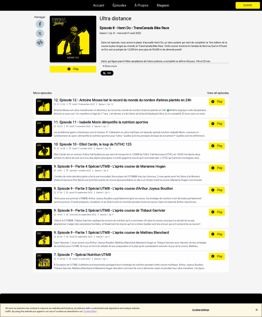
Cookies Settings (200, 312)
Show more (109, 66)
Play (73, 69)
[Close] (256, 312)
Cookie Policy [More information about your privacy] (90, 313)
